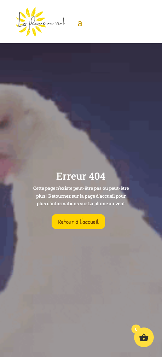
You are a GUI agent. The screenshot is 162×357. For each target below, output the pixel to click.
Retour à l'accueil (78, 221)
